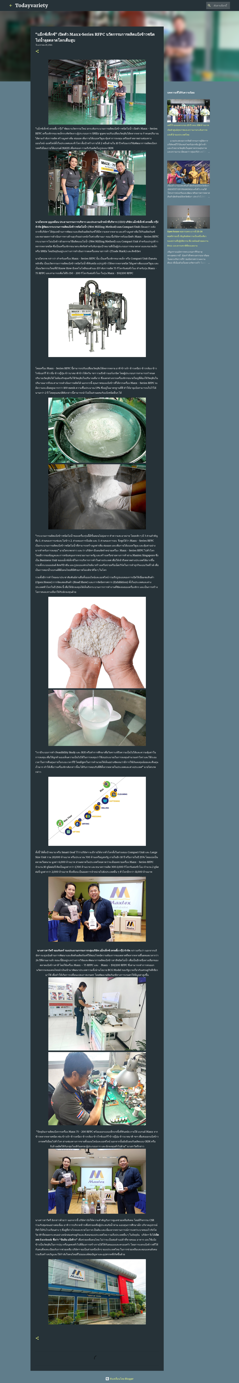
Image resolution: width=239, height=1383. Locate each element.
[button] (37, 51)
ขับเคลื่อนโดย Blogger (119, 1378)
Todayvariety (31, 5)
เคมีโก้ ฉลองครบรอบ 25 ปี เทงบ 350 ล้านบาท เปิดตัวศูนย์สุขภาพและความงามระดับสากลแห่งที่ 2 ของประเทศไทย (188, 130)
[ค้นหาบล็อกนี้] (214, 5)
